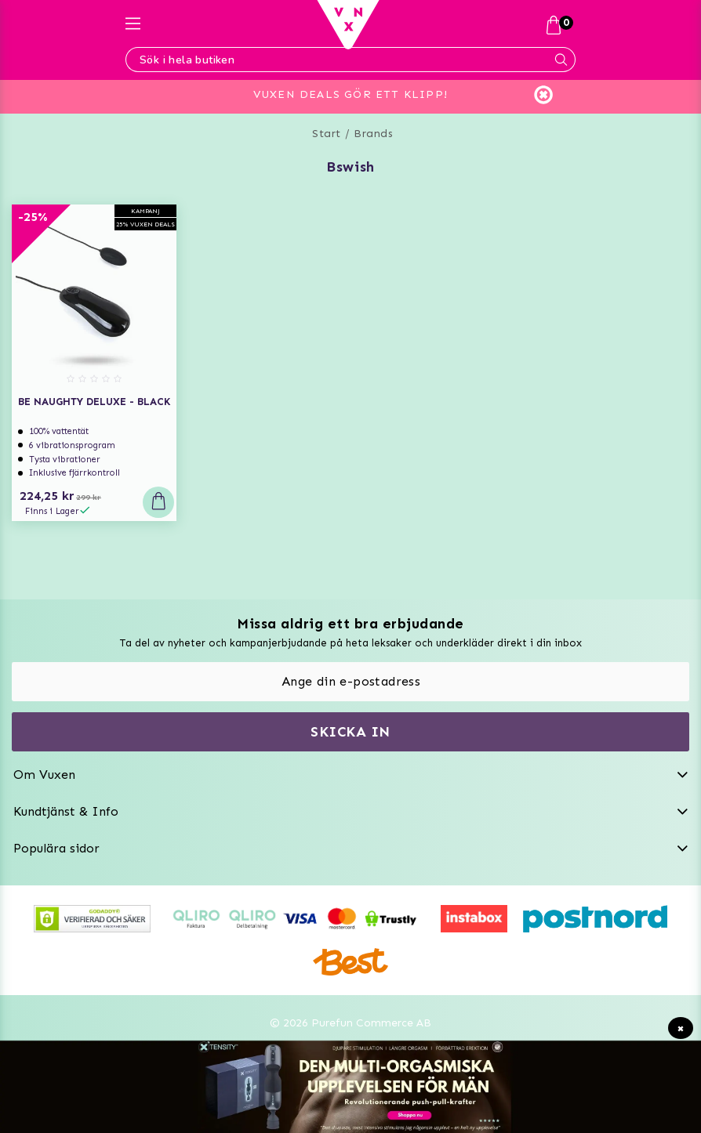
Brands (373, 133)
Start (326, 133)
